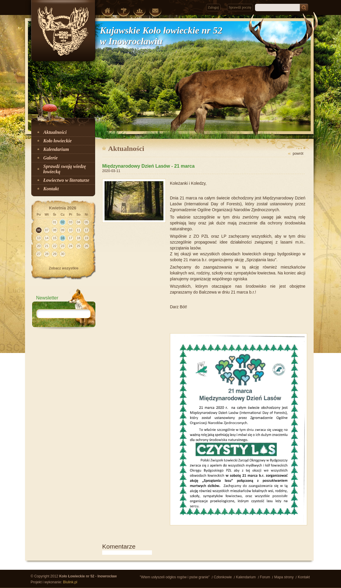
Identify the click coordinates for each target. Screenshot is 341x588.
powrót (298, 153)
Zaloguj (213, 7)
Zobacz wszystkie (64, 268)
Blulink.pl (70, 582)
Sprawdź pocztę (240, 7)
